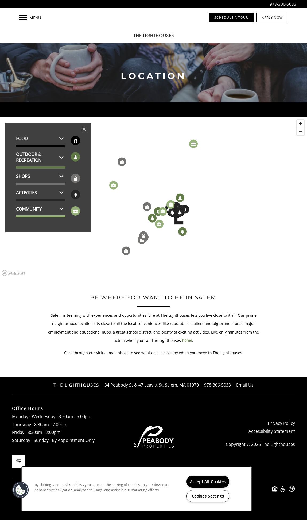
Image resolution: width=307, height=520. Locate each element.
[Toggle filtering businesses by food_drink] (75, 140)
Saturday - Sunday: (31, 440)
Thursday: (22, 424)
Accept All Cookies (208, 481)
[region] (153, 197)
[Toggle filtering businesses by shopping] (75, 178)
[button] (231, 17)
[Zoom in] (300, 124)
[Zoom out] (300, 131)
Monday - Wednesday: (34, 416)
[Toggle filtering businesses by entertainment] (75, 157)
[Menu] (30, 17)
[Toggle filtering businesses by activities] (75, 194)
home (187, 340)
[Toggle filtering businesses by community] (75, 211)
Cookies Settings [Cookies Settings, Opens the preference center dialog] (208, 496)
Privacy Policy (281, 423)
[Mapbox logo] (13, 273)
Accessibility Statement (271, 431)
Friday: (18, 432)
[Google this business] (18, 461)
